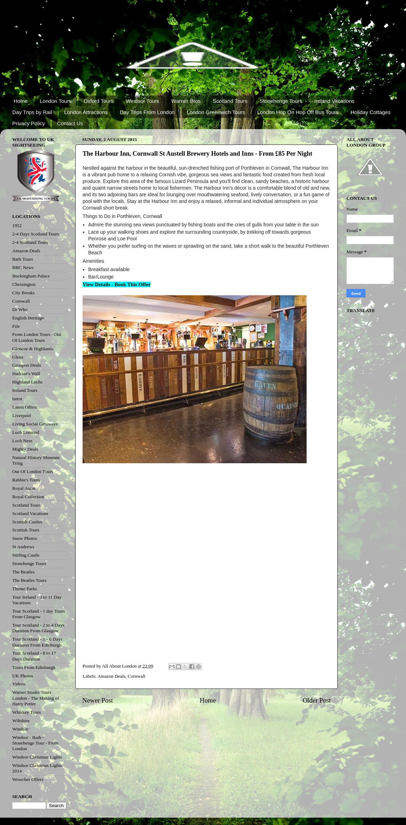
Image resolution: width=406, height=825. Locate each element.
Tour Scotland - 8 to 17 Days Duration (34, 655)
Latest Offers (24, 407)
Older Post (317, 700)
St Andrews (23, 546)
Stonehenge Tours (281, 101)
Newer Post (97, 700)
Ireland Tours (24, 390)
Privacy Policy (28, 123)
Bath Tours (22, 259)
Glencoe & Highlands (33, 348)
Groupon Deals (26, 365)
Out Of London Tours (32, 471)
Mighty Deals (25, 449)
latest (17, 398)
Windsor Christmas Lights (37, 757)
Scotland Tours (230, 101)
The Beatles (23, 571)
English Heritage (28, 317)
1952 (17, 225)
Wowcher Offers (27, 779)
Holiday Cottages (371, 112)
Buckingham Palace (31, 275)
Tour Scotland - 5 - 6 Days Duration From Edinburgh (37, 641)
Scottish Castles (27, 521)
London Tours (56, 101)
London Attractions (85, 112)
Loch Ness (22, 440)
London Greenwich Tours (216, 112)
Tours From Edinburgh (33, 667)
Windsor (20, 729)
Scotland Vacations (30, 513)
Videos (18, 683)
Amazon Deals (111, 676)
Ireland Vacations (334, 101)
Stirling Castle (26, 555)
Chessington (24, 284)
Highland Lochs (27, 382)
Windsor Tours (142, 101)
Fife (16, 326)
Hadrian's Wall (26, 373)
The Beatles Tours (29, 580)
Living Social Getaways (35, 423)
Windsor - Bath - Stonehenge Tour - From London (35, 743)
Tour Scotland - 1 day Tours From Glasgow (38, 613)
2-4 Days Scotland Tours (35, 234)
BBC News (23, 267)
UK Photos (22, 675)
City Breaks (23, 292)
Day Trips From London (147, 112)
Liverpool (21, 415)
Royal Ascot (23, 488)
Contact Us (70, 123)
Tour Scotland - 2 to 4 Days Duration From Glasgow (38, 627)
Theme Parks (24, 588)
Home (21, 101)
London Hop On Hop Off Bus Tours (297, 112)
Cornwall (136, 676)
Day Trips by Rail (32, 112)
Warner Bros (186, 101)
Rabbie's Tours (26, 479)
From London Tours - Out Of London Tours (36, 337)
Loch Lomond (25, 432)
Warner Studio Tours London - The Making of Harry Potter (35, 698)
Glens (17, 357)
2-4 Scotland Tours (30, 242)
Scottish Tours (25, 530)
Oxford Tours (99, 101)
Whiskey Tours (26, 712)
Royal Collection (28, 496)
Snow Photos (24, 538)
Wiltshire (21, 720)
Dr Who (20, 309)
